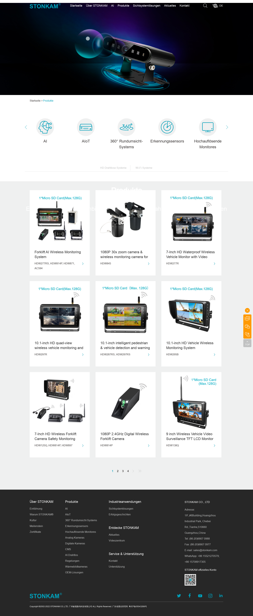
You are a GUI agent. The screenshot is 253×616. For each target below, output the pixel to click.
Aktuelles (170, 5)
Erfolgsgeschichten (120, 514)
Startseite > (36, 100)
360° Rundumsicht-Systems (81, 520)
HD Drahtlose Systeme (113, 169)
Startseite (76, 5)
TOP (247, 344)
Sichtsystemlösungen (146, 5)
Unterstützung (117, 566)
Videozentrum (117, 540)
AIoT (68, 514)
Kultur (33, 520)
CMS (68, 549)
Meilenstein (36, 526)
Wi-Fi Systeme (144, 169)
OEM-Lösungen (74, 572)
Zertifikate (35, 531)
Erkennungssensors (76, 526)
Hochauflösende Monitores (80, 531)
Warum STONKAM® (41, 514)
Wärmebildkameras (76, 566)
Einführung (36, 508)
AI (112, 5)
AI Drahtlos (71, 555)
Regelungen (72, 560)
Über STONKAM (96, 5)
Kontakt (184, 5)
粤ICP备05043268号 (138, 606)
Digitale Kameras (75, 543)
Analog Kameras (74, 537)
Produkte (123, 5)
